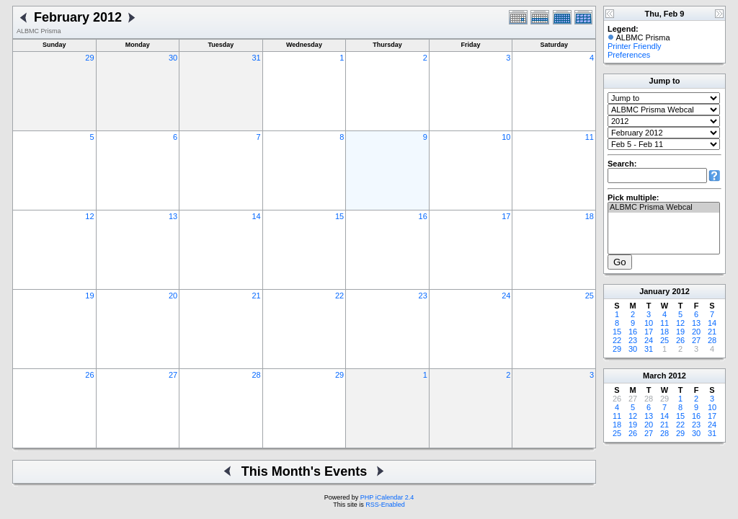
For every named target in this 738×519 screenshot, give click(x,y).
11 (589, 137)
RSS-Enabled (385, 504)
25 (589, 295)
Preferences (629, 54)
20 (173, 295)
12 (89, 216)
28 (256, 375)
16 (423, 216)
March (654, 375)
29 (89, 57)
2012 (680, 291)
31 (256, 57)
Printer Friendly (635, 46)
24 (506, 295)
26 (89, 375)
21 (256, 295)
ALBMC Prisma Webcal (663, 208)
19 (89, 295)
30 (173, 57)
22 (339, 295)
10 (506, 137)
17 (506, 216)
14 (256, 216)
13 (173, 216)
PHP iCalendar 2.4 (387, 497)
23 (423, 295)
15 (339, 216)
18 (589, 216)
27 (173, 375)
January (654, 291)
